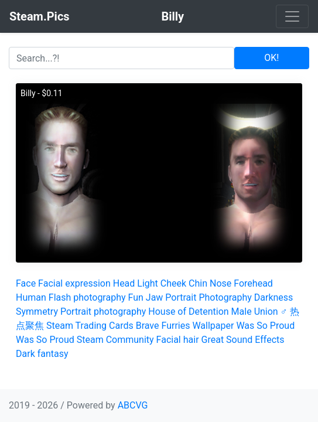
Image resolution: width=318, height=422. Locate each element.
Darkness (273, 297)
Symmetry (37, 311)
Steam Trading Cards (90, 325)
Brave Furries (163, 325)
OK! (271, 57)
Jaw (154, 297)
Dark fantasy (42, 353)
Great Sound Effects (243, 339)
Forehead (253, 283)
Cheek (173, 283)
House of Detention (188, 311)
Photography (225, 297)
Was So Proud (265, 325)
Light (147, 283)
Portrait (180, 297)
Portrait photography (103, 311)
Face (26, 283)
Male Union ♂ (259, 311)
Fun (135, 297)
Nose (220, 283)
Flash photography (87, 297)
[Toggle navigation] (292, 16)
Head (124, 283)
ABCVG (133, 405)
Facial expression (74, 283)
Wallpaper (213, 325)
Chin (198, 283)
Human (31, 297)
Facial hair (177, 339)
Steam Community (115, 339)
